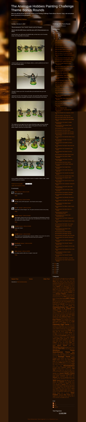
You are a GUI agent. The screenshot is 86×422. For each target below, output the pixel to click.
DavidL (57, 316)
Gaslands (72, 327)
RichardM (58, 368)
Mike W (73, 347)
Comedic (59, 311)
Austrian (56, 295)
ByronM (62, 304)
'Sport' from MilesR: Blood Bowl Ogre (62, 84)
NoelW (64, 355)
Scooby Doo (64, 374)
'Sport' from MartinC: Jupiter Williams (62, 75)
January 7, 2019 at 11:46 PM (24, 251)
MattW (70, 345)
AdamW (62, 286)
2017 (55, 265)
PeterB (69, 361)
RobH (60, 370)
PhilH (60, 362)
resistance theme (71, 367)
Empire (66, 320)
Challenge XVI (71, 305)
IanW (67, 335)
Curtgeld (69, 314)
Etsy (61, 322)
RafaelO (62, 364)
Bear (74, 296)
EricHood (47, 419)
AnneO (61, 292)
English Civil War (65, 321)
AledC (71, 288)
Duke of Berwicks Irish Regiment (58, 318)
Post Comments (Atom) (22, 281)
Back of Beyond (63, 295)
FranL (63, 326)
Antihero (70, 292)
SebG (67, 375)
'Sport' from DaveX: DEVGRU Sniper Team (64, 57)
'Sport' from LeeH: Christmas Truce (62, 73)
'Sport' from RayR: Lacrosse (61, 103)
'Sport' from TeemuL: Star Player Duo (62, 115)
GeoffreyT (54, 328)
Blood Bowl (55, 301)
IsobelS (61, 337)
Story (64, 383)
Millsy (63, 348)
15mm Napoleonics (56, 279)
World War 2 (58, 397)
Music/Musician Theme (61, 352)
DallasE (73, 314)
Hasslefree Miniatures (65, 331)
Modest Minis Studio (71, 348)
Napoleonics (67, 353)
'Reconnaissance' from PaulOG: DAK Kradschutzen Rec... (62, 216)
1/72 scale (62, 278)
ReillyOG (59, 367)
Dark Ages (55, 315)
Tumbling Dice (69, 387)
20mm (63, 279)
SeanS (57, 375)
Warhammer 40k (55, 391)
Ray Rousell (17, 243)
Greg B (16, 199)
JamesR (54, 338)
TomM (23, 185)
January (57, 38)
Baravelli (56, 296)
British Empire (67, 302)
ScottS (73, 374)
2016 (55, 267)
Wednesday (61, 394)
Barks (16, 251)
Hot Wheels (59, 334)
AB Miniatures (68, 285)
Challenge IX (58, 305)
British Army (63, 302)
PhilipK (63, 362)
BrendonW (68, 301)
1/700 (58, 278)
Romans (63, 371)
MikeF (56, 348)
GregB (69, 330)
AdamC (58, 286)
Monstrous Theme (64, 350)
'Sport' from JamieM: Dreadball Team (62, 70)
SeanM (54, 375)
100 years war (67, 278)
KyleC (73, 341)
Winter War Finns (68, 396)
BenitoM (64, 298)
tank (60, 384)
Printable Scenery (58, 364)
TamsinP (58, 384)
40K (62, 283)
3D (74, 282)
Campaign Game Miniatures (70, 304)
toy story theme (71, 386)
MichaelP (67, 347)
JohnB (73, 338)
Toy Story (66, 386)
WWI (65, 397)
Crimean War (69, 312)
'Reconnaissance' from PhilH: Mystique (63, 231)
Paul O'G (56, 407)
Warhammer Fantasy (63, 391)
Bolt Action (64, 301)
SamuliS (54, 373)
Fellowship (56, 324)
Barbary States (60, 296)
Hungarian (54, 335)
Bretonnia (72, 301)
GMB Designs (63, 328)
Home (31, 279)
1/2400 (54, 278)
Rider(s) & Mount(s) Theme (66, 368)
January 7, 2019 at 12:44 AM (24, 215)
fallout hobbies (71, 322)
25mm (70, 279)
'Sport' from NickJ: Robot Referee (62, 88)
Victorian (63, 388)
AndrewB (54, 292)
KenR (54, 341)
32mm (72, 282)
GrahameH (72, 328)
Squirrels (62, 380)
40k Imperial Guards (67, 283)
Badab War (72, 295)
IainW (60, 335)
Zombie (67, 397)
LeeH (70, 342)
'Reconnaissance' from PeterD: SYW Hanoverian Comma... (62, 229)
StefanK (54, 381)
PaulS (54, 359)
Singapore (70, 377)
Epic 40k (70, 321)
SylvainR (54, 384)
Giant (60, 328)
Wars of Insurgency (65, 393)
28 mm (73, 279)
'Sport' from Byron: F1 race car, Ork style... (64, 53)
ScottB (67, 374)
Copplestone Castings (56, 312)
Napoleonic (62, 353)
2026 (55, 31)
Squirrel (59, 380)
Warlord (68, 391)
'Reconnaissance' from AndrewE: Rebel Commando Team (63, 126)
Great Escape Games (56, 330)
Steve (16, 191)
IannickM (63, 335)
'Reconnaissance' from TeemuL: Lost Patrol (64, 257)
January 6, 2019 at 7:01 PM (23, 191)
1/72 (59, 278)
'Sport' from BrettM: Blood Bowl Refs (62, 51)
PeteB (73, 359)
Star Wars (67, 380)
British (59, 302)
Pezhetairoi (57, 362)
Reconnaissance (18, 185)
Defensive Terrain (66, 316)
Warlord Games (56, 393)
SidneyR (55, 377)
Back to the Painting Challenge (19, 19)
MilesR (60, 348)
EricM (56, 322)
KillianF (70, 341)
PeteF (54, 361)
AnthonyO (65, 292)
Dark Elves (59, 315)
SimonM (66, 377)
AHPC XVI (56, 288)
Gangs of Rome (61, 327)
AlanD (67, 288)
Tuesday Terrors (63, 387)
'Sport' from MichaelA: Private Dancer (63, 80)
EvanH (64, 322)
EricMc (59, 322)
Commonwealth (64, 311)
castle (54, 305)
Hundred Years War (70, 334)
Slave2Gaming (63, 378)
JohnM (54, 339)
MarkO (54, 345)
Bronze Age (73, 302)
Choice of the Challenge (64, 308)
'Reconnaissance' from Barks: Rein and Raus (64, 131)
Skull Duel (58, 378)
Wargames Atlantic (63, 390)
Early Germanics (72, 318)
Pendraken (62, 359)
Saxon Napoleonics (56, 374)
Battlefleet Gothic (70, 296)
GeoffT (57, 328)
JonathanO (65, 339)
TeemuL (64, 384)
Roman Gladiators (58, 371)
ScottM (70, 374)
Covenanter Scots (63, 312)
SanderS (62, 373)
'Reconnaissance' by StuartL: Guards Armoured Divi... (62, 253)
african (70, 286)
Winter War (63, 396)
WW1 (61, 397)
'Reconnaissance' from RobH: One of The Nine (64, 235)
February (57, 36)
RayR (73, 364)
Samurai (58, 373)
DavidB (54, 316)
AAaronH (56, 285)
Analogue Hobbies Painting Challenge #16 (66, 290)
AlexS (54, 289)
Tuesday (58, 387)
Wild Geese (58, 396)
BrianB (57, 302)
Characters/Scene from (61, 307)
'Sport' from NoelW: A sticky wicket (62, 90)
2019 (55, 33)
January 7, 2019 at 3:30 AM (24, 234)
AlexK (73, 288)
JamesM (72, 337)
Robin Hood (64, 370)
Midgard (70, 347)
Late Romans (65, 342)
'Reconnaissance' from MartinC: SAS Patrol (64, 192)
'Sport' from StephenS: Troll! (61, 108)
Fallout (68, 322)
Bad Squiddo (68, 295)
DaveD (63, 315)
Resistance (63, 367)
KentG (57, 341)
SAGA (73, 371)
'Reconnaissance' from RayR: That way (63, 233)
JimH (71, 338)
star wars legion (71, 380)
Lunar (74, 342)
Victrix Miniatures (68, 388)
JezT (68, 338)
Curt (16, 207)
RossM (66, 371)
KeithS (73, 339)
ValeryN (56, 388)
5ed (74, 283)
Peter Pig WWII (62, 361)
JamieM (58, 338)
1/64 (56, 278)
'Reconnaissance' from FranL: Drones (63, 162)
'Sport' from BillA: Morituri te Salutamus (63, 49)
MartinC (59, 345)
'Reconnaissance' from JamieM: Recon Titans (64, 175)
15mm (73, 278)
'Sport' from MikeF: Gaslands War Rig (63, 82)
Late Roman (60, 342)
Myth (73, 352)
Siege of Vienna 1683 (61, 377)
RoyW (68, 371)
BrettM (54, 302)
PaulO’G (68, 358)
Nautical (72, 353)
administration (66, 286)
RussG (71, 371)
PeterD (72, 361)
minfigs (66, 348)
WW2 (63, 397)
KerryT (63, 341)
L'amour (55, 342)
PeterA (66, 361)
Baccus (59, 295)
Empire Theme (59, 321)
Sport (54, 380)
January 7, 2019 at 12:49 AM (25, 226)
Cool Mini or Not (71, 311)
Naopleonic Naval (56, 353)
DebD (60, 316)
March (56, 35)
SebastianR (62, 375)
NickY (61, 355)
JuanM (70, 339)
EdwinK (62, 320)
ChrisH (73, 308)
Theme (67, 384)
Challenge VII (64, 305)
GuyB (57, 331)
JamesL (68, 337)
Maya (73, 345)
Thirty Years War (72, 384)
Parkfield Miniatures (60, 358)
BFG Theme (70, 298)
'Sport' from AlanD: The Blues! (61, 42)
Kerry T (60, 341)
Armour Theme (61, 294)
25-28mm (66, 279)
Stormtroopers (60, 383)
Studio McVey (72, 383)
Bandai (54, 296)
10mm (71, 278)
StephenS (61, 381)
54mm (72, 283)
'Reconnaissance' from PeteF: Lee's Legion (64, 224)
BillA (54, 300)
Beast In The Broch (56, 298)
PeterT (54, 362)
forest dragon (72, 324)
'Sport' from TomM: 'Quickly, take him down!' (64, 117)
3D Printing (59, 283)
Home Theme (68, 332)
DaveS (67, 315)
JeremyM (65, 338)
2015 (55, 269)
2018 (55, 263)
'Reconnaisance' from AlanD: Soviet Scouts (64, 128)
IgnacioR (69, 335)
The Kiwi (17, 226)
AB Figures (64, 285)
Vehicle (60, 388)
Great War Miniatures (63, 330)
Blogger (56, 419)
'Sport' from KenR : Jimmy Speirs (62, 71)
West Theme (67, 394)
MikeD (54, 348)
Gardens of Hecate (67, 327)
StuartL (16, 215)
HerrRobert (55, 332)
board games (59, 301)
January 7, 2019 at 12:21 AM (25, 207)
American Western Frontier (60, 289)
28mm (54, 281)
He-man (73, 331)
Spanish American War (70, 378)
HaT (70, 331)
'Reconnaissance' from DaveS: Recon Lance (64, 154)
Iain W (57, 335)
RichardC (55, 368)
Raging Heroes (66, 364)
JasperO (61, 338)
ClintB (66, 309)
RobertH (57, 370)
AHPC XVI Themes (62, 288)
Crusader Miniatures (62, 314)
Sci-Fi (60, 374)
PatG (65, 358)
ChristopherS (55, 309)
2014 (55, 271)
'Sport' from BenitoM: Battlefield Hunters (63, 47)
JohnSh (60, 339)
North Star (55, 356)
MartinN (65, 345)
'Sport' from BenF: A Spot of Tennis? (62, 45)
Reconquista (55, 367)
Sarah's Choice (69, 373)
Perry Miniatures (68, 359)
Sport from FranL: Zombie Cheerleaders (63, 61)
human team (64, 334)
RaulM (70, 364)
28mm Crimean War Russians (63, 282)
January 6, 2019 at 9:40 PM (24, 199)
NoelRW (17, 234)
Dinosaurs (73, 316)
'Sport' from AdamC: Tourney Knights (62, 40)
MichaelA (62, 347)
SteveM (69, 381)
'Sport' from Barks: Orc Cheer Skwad (62, 44)
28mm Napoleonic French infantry (63, 281)
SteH (58, 381)
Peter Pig (57, 361)
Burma (59, 304)
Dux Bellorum (66, 318)
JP (67, 339)
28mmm (69, 282)
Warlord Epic (72, 391)
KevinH (66, 341)
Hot (56, 334)
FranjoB (60, 326)
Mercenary (56, 347)
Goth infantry (68, 328)
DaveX (73, 315)
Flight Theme (64, 324)
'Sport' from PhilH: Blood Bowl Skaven (63, 101)
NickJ (58, 355)
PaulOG (73, 358)
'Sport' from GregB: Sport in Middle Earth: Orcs (64, 66)
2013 (55, 272)
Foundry (54, 326)
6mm (53, 285)
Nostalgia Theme (64, 357)
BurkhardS (55, 304)
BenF (61, 298)
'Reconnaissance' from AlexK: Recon (62, 130)
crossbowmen (56, 314)
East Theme (57, 320)
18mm (61, 279)
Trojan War (55, 387)
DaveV (70, 315)
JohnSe (57, 339)
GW (59, 331)
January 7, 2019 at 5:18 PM (26, 243)
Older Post (46, 279)
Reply (16, 195)
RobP (68, 370)
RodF (71, 370)
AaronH (59, 285)
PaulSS (58, 359)
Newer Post (15, 279)
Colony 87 (54, 311)
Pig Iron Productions (68, 362)
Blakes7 (73, 300)
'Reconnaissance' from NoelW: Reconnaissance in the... (61, 213)
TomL (58, 386)
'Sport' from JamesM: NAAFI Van (62, 68)
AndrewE (58, 292)
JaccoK (64, 337)
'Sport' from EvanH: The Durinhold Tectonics (64, 59)
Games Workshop (56, 327)
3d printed (55, 283)
